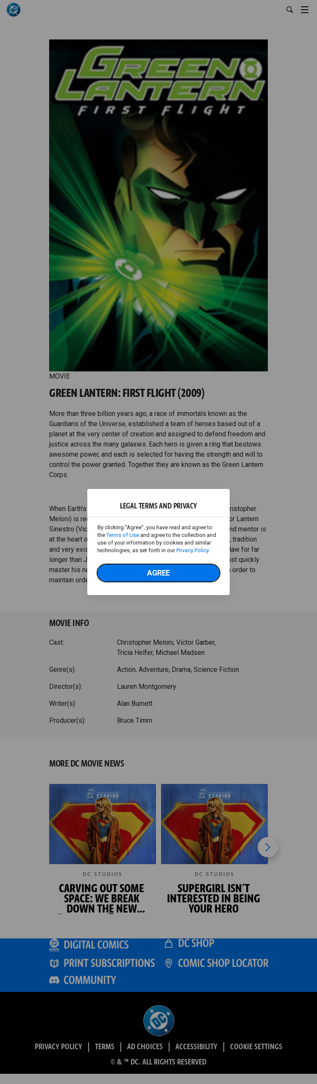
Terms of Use (122, 535)
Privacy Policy (192, 550)
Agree (158, 572)
